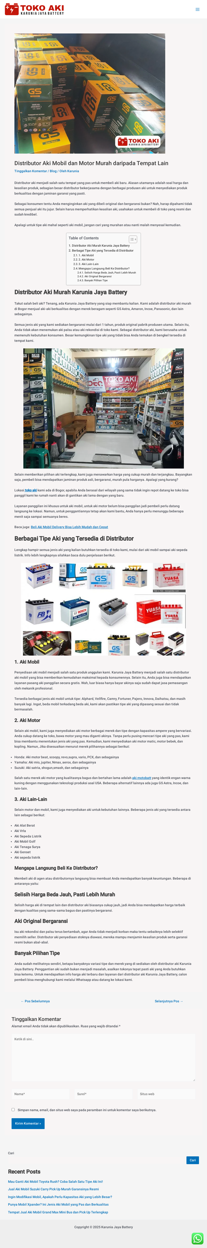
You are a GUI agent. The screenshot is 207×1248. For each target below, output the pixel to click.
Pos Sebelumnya (35, 1001)
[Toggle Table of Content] (130, 239)
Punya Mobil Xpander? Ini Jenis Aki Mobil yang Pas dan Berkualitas (58, 1204)
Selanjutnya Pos (169, 1001)
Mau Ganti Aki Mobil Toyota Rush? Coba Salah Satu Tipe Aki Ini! (55, 1181)
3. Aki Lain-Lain (89, 264)
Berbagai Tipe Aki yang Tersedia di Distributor (103, 250)
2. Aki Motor (86, 259)
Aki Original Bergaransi (98, 276)
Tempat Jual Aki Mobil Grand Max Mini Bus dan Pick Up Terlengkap (58, 1212)
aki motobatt (141, 778)
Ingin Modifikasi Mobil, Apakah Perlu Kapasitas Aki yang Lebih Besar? (60, 1197)
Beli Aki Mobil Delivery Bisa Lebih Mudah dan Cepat (69, 527)
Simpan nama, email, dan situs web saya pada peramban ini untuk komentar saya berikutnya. (87, 1110)
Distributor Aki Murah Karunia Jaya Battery (101, 245)
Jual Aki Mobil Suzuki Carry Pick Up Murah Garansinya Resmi (53, 1189)
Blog (53, 171)
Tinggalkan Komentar (30, 171)
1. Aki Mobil (86, 255)
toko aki (30, 490)
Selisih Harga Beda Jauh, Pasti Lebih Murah (110, 272)
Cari (11, 1153)
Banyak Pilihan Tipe (96, 280)
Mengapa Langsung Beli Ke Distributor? (104, 268)
